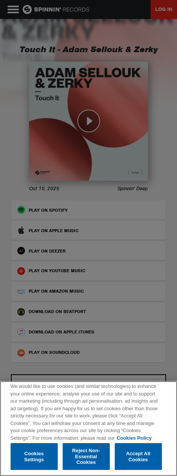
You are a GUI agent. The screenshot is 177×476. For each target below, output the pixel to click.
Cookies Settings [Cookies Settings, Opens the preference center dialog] (34, 456)
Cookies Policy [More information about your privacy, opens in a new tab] (134, 438)
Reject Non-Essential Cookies (86, 456)
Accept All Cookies (138, 456)
